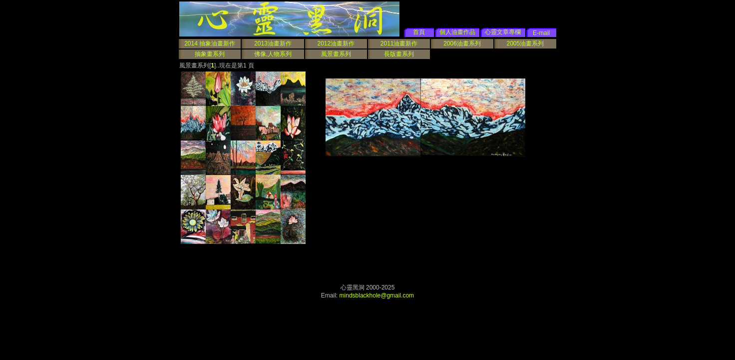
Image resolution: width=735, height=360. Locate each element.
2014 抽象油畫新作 (209, 43)
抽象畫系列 (210, 54)
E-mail (541, 33)
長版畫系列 (399, 54)
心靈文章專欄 (503, 32)
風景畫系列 (336, 54)
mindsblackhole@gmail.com (377, 295)
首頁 (419, 32)
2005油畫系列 (525, 43)
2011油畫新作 (399, 43)
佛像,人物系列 (273, 54)
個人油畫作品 (457, 32)
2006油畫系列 (462, 43)
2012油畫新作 (336, 43)
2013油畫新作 (273, 43)
